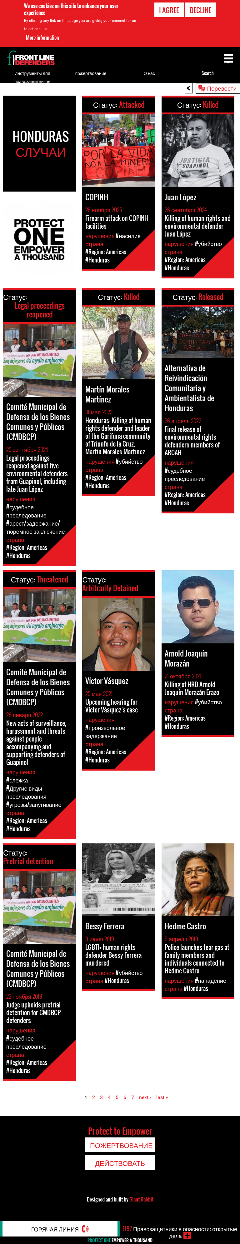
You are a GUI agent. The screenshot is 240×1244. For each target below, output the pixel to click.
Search (208, 73)
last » (162, 1097)
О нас (149, 73)
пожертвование (91, 73)
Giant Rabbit (141, 1199)
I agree (169, 10)
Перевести (222, 87)
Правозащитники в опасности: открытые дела (180, 1232)
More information (42, 37)
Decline (200, 10)
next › (145, 1097)
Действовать (120, 1163)
